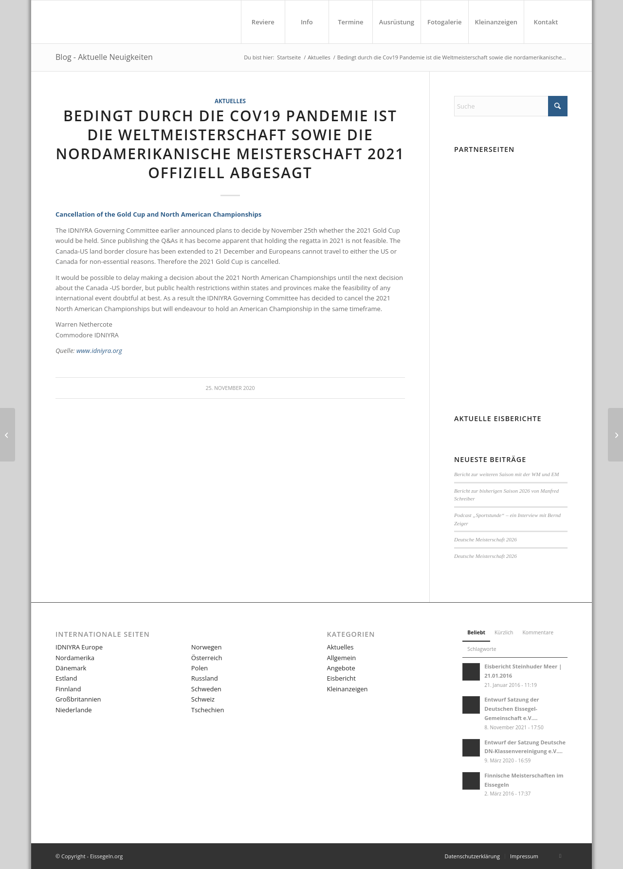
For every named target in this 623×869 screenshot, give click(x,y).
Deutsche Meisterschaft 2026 (485, 539)
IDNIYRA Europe (79, 647)
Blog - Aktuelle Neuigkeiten (104, 57)
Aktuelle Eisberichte (497, 419)
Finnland (68, 688)
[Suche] (511, 106)
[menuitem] (263, 21)
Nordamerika (74, 657)
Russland (204, 678)
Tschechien (207, 709)
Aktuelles (230, 101)
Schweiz (203, 699)
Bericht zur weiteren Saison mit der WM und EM (506, 474)
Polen (199, 668)
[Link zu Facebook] (560, 856)
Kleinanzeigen (347, 688)
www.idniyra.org (99, 350)
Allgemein (341, 657)
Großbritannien (78, 699)
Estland (66, 678)
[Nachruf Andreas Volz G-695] (615, 435)
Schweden (206, 688)
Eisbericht (341, 678)
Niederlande (73, 709)
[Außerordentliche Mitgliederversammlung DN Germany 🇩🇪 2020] (7, 435)
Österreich (206, 657)
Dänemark (70, 668)
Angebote (341, 668)
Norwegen (206, 647)
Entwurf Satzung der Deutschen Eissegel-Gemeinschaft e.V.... (511, 708)
